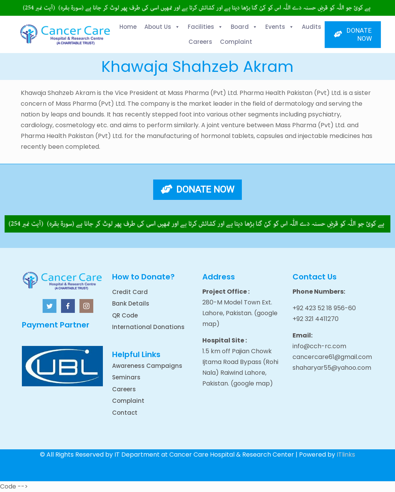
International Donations (148, 327)
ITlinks (346, 454)
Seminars (126, 377)
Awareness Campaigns (147, 366)
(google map (250, 383)
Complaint (128, 401)
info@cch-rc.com (319, 346)
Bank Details (130, 303)
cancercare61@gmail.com (332, 356)
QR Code (125, 315)
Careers (124, 389)
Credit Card (130, 292)
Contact (124, 413)
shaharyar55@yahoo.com (332, 367)
